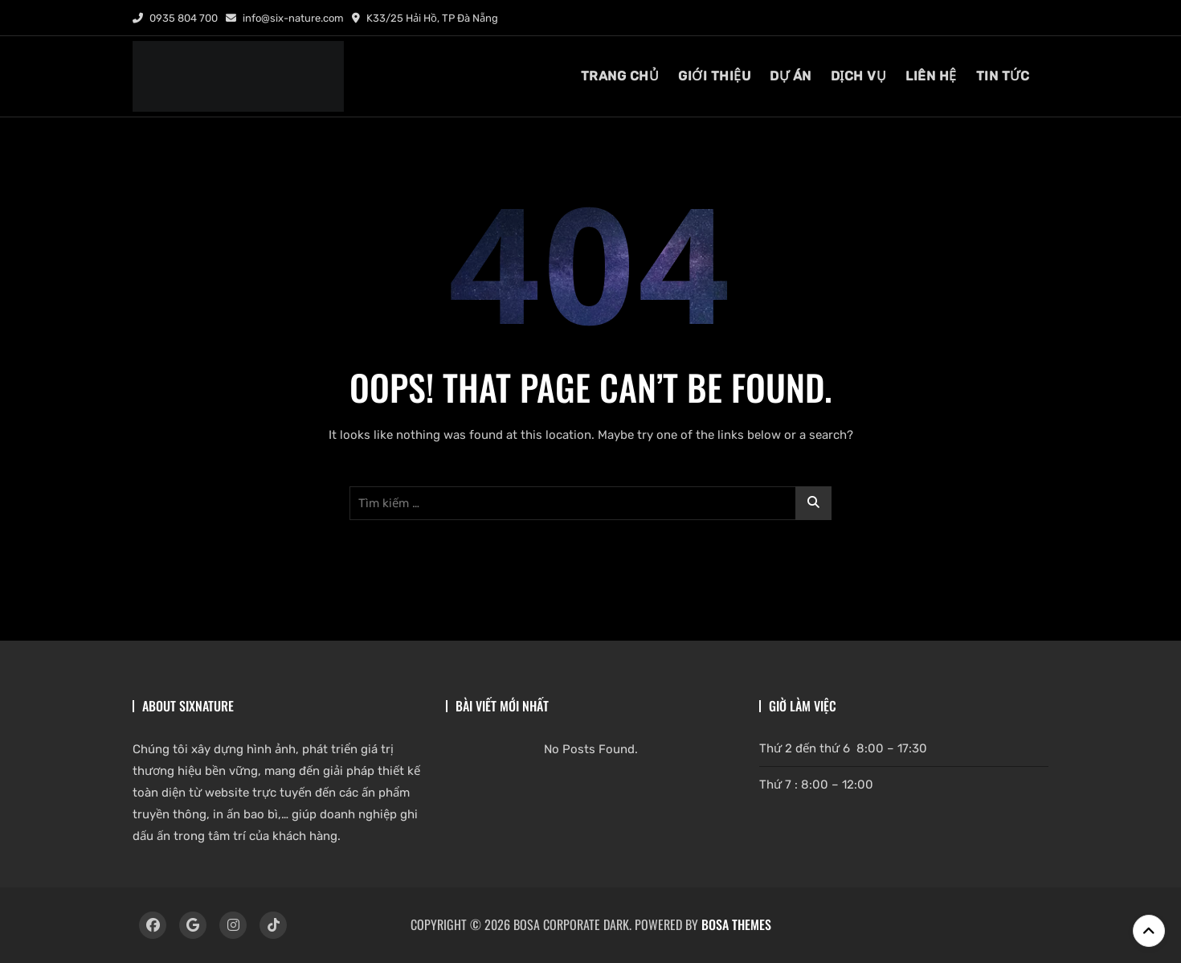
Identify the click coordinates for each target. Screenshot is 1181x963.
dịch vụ (859, 76)
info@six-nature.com (285, 18)
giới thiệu (714, 76)
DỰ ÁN (790, 76)
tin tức (1003, 76)
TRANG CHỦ (620, 76)
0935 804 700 (175, 18)
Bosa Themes (736, 924)
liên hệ (931, 76)
